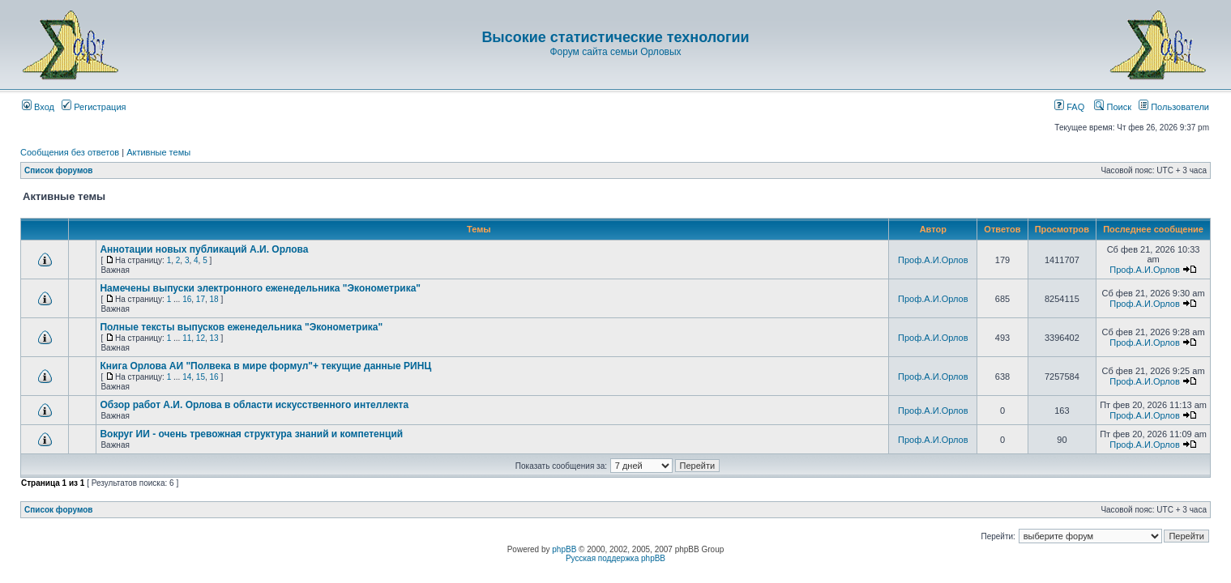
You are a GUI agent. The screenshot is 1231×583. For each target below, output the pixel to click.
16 (186, 299)
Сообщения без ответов (69, 152)
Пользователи (1174, 107)
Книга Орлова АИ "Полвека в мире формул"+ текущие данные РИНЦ (265, 366)
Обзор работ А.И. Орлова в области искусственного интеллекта (254, 405)
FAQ (1069, 107)
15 (200, 376)
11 (186, 338)
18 (214, 299)
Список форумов (58, 170)
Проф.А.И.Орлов (933, 260)
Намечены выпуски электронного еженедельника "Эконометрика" (260, 288)
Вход (38, 107)
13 (214, 338)
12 (200, 338)
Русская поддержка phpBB (615, 558)
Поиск (1112, 107)
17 (200, 299)
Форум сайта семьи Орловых (615, 51)
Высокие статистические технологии (615, 37)
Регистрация (94, 107)
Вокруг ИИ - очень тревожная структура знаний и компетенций (251, 434)
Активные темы (158, 152)
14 (186, 376)
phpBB (564, 549)
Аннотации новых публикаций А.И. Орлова (204, 249)
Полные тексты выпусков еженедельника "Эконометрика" (241, 327)
